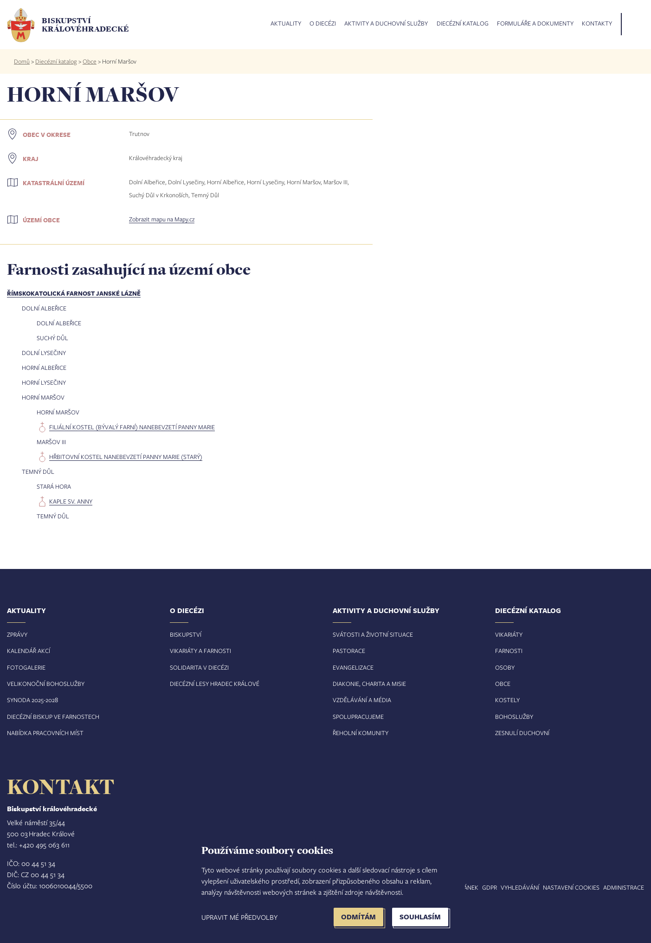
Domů (22, 61)
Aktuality (286, 23)
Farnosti (508, 650)
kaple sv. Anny (70, 501)
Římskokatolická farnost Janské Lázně (74, 293)
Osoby (505, 667)
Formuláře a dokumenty (535, 23)
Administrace (623, 887)
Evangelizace (353, 667)
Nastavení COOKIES (571, 887)
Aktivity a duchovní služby (386, 23)
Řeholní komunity (360, 733)
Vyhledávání (520, 887)
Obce (90, 61)
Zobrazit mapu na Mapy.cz (161, 219)
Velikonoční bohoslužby (45, 683)
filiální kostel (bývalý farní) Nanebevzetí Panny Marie (132, 427)
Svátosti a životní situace (373, 634)
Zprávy (17, 634)
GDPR (489, 887)
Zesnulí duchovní (522, 733)
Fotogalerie (26, 667)
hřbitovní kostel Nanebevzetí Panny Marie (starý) (125, 456)
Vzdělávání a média (362, 700)
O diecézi (322, 23)
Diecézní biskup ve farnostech (53, 716)
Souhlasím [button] (420, 917)
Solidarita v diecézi (199, 667)
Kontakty (597, 23)
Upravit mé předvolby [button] (239, 917)
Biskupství (185, 634)
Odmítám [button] (358, 917)
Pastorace (349, 650)
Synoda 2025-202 (31, 700)
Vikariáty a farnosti (200, 650)
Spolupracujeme (358, 716)
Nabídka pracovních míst (45, 733)
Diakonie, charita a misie (369, 683)
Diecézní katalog (463, 23)
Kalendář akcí (28, 650)
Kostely (507, 700)
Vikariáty (508, 634)
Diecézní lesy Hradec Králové (214, 683)
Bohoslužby (514, 716)
